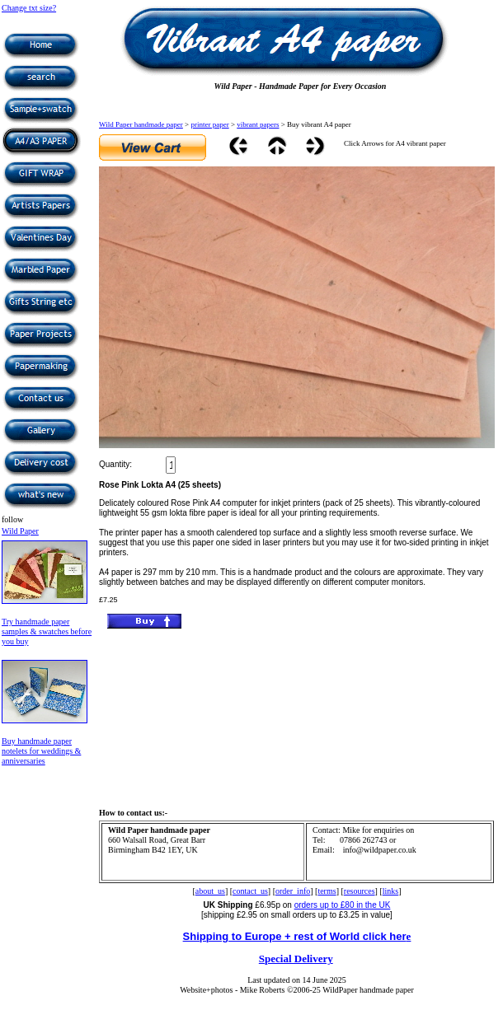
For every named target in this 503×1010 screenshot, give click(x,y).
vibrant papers (258, 124)
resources (359, 890)
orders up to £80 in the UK (342, 904)
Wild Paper (20, 530)
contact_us (250, 890)
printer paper (209, 124)
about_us (210, 890)
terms (326, 890)
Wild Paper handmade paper (141, 124)
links (390, 890)
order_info (292, 890)
